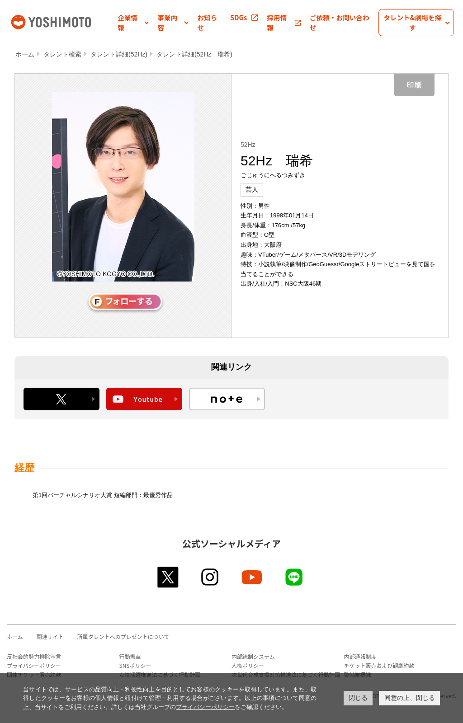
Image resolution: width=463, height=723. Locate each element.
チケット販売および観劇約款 (379, 665)
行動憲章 (130, 656)
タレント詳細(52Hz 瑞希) (194, 54)
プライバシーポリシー (34, 665)
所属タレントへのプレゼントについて (123, 636)
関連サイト (50, 636)
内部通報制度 (360, 656)
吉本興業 (63, 21)
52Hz (248, 144)
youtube (253, 577)
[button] (133, 23)
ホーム (24, 54)
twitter (168, 577)
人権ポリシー (248, 665)
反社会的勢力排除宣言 (34, 656)
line (295, 577)
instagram (210, 577)
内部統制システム (253, 656)
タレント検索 (62, 54)
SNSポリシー (135, 665)
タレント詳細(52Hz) (118, 54)
